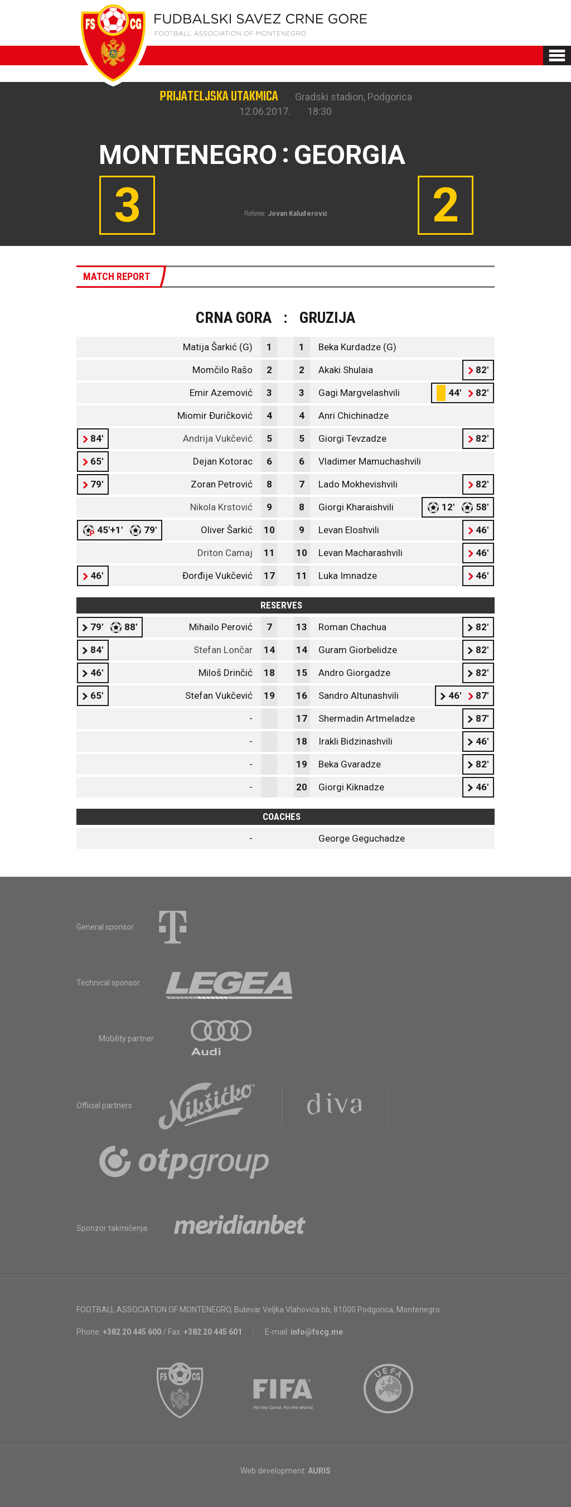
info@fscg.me (317, 1331)
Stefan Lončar (223, 649)
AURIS (319, 1470)
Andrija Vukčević (218, 438)
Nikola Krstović (221, 507)
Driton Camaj (225, 552)
